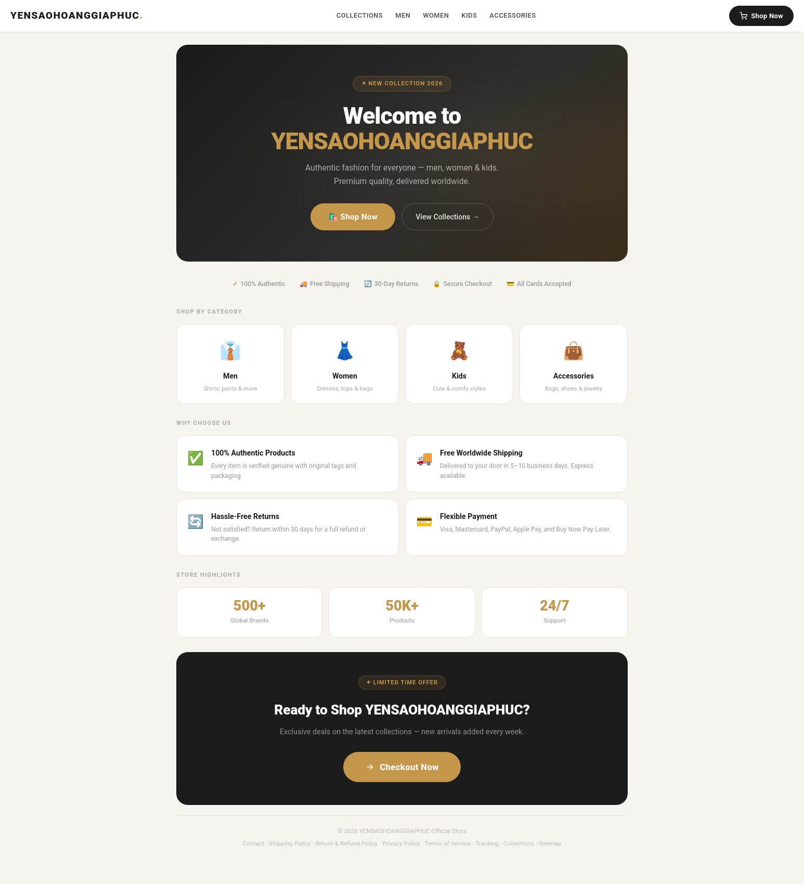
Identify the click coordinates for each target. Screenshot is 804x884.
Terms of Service (448, 843)
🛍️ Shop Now (353, 217)
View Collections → (447, 217)
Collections (359, 15)
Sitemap (550, 843)
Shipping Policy (289, 843)
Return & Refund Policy (346, 843)
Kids (469, 15)
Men (402, 15)
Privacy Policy (401, 843)
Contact (253, 843)
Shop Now (761, 16)
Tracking (487, 843)
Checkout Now (402, 767)
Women (436, 15)
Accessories (512, 15)
